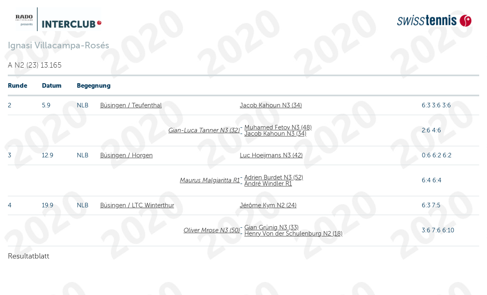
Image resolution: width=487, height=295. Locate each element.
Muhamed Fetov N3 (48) (278, 127)
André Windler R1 (268, 183)
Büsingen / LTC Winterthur (137, 205)
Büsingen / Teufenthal (131, 105)
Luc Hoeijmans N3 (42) (271, 155)
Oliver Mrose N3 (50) (212, 230)
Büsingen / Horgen (126, 155)
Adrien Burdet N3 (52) (273, 177)
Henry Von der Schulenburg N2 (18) (293, 233)
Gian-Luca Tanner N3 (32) (204, 130)
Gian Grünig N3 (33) (271, 227)
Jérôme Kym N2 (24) (268, 205)
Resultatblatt (28, 256)
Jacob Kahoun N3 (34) (271, 105)
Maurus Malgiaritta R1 (210, 180)
